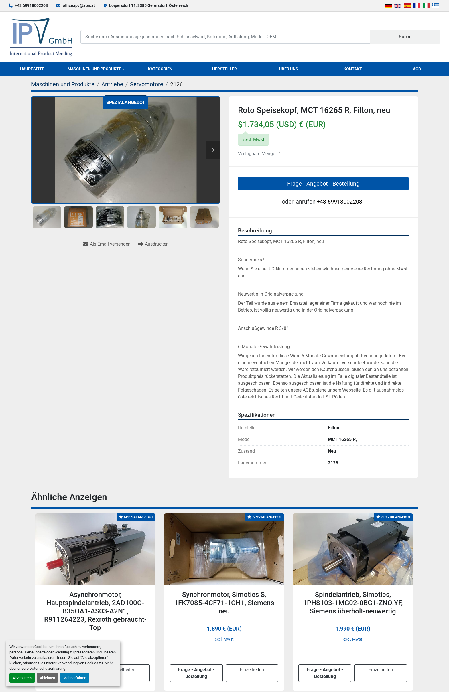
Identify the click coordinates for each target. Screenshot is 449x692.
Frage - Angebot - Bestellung (323, 183)
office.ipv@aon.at (79, 5)
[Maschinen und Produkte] (62, 84)
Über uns (288, 69)
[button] (96, 69)
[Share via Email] (106, 244)
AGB (417, 69)
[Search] (225, 36)
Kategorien (160, 69)
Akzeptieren (22, 678)
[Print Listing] (153, 244)
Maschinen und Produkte (94, 69)
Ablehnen (47, 678)
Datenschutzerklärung (47, 668)
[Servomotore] (146, 84)
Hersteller (224, 69)
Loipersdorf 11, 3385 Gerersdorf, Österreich (148, 5)
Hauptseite (32, 69)
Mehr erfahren (74, 678)
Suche (405, 36)
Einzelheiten (123, 669)
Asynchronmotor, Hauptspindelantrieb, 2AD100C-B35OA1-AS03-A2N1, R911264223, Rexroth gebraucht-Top (95, 611)
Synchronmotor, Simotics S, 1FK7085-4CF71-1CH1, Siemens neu (224, 603)
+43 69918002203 (31, 5)
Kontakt (353, 69)
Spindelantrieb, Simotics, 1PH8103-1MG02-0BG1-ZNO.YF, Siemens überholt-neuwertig (353, 603)
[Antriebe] (112, 84)
